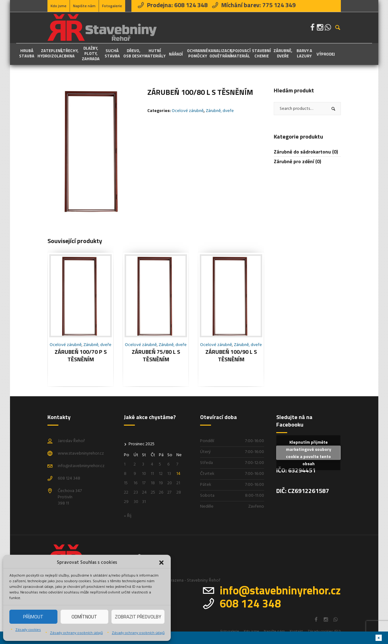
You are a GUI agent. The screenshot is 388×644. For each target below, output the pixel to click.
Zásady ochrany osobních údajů (76, 633)
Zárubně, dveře (220, 111)
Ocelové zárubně (188, 111)
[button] (161, 562)
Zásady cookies (28, 630)
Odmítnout (84, 616)
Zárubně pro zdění (294, 161)
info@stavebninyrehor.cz (81, 466)
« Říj (127, 516)
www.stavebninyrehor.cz (81, 453)
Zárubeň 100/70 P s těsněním (81, 355)
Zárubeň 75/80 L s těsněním (156, 355)
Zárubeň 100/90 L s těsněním (231, 355)
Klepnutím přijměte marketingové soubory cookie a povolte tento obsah (308, 453)
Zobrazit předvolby (138, 616)
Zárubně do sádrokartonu (302, 151)
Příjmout (33, 616)
